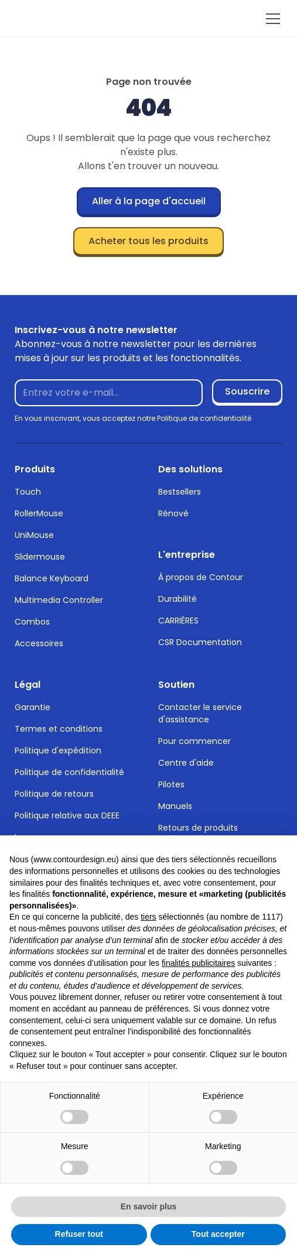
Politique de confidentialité (69, 772)
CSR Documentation (200, 642)
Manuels (175, 806)
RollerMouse (39, 513)
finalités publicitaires (198, 963)
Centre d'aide (186, 763)
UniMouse (34, 535)
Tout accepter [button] (218, 1234)
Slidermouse (40, 557)
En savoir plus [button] (149, 1206)
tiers (148, 916)
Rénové (173, 513)
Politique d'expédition (58, 750)
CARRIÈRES (178, 620)
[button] (270, 19)
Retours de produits (198, 828)
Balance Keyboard (51, 578)
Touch (28, 492)
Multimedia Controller (59, 600)
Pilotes (171, 784)
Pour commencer (194, 741)
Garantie (32, 707)
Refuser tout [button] (79, 1234)
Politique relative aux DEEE (67, 815)
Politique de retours (54, 794)
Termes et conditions (59, 729)
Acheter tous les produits (148, 241)
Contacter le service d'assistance (200, 713)
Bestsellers (179, 492)
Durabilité (177, 599)
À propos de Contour (200, 577)
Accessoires (39, 643)
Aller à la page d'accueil (149, 201)
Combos (32, 622)
